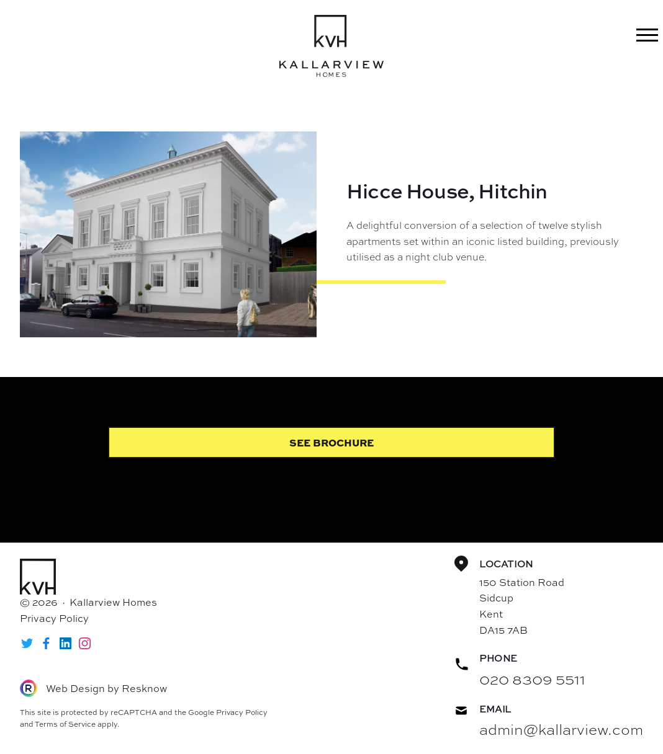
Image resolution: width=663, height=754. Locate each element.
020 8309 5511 (532, 679)
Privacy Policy (54, 618)
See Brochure (331, 442)
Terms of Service (65, 724)
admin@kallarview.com (561, 729)
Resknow (144, 688)
